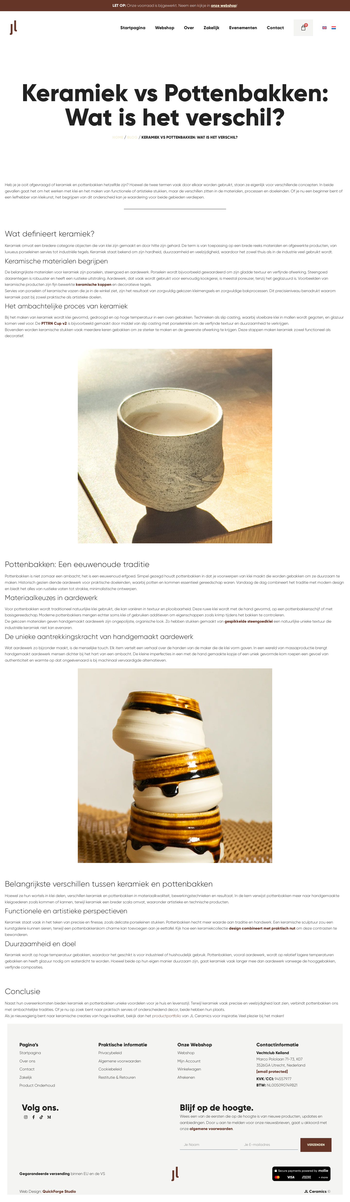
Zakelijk (211, 27)
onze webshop (223, 5)
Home (117, 137)
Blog (132, 137)
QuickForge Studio (59, 1191)
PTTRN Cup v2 (54, 323)
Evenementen (243, 27)
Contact (275, 27)
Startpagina (132, 27)
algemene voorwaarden (211, 1128)
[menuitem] (324, 27)
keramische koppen (93, 284)
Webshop (164, 27)
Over (189, 27)
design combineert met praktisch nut (262, 928)
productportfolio (166, 1016)
